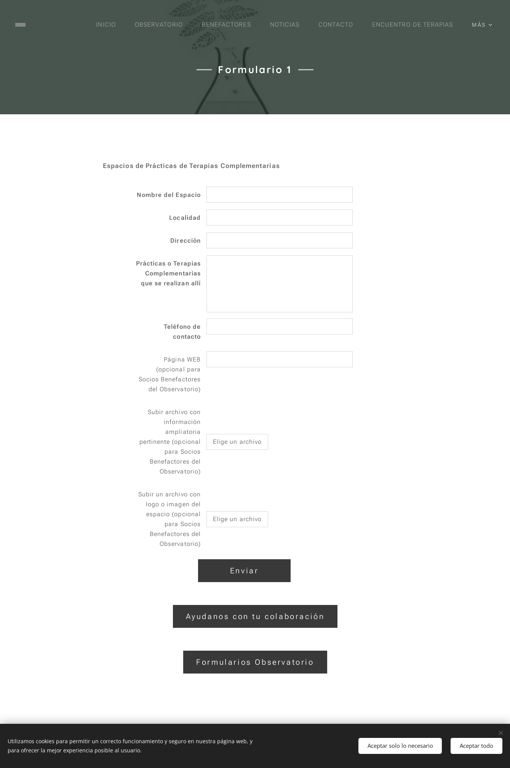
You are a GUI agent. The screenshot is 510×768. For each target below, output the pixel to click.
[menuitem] (104, 24)
